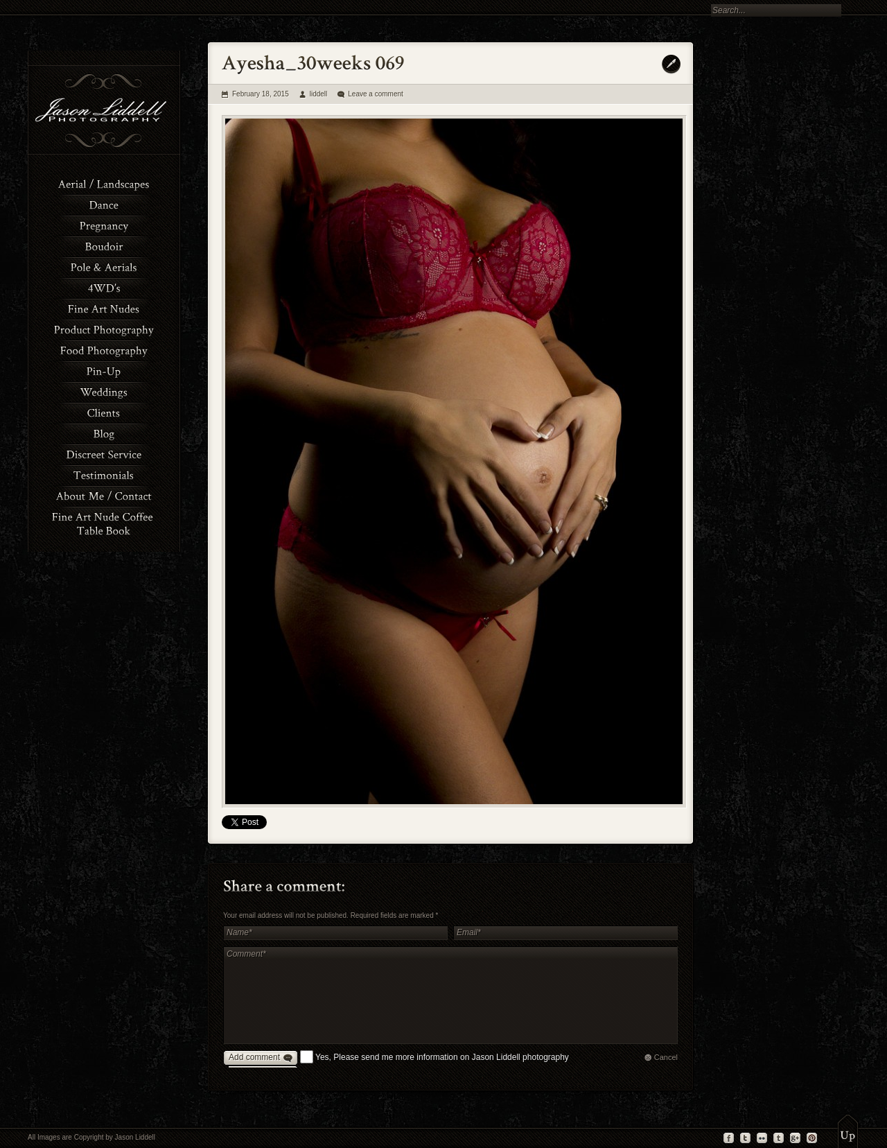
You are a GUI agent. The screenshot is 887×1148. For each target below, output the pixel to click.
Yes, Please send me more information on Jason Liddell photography (442, 1057)
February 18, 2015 (260, 94)
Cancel (666, 1057)
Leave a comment (375, 94)
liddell (319, 94)
